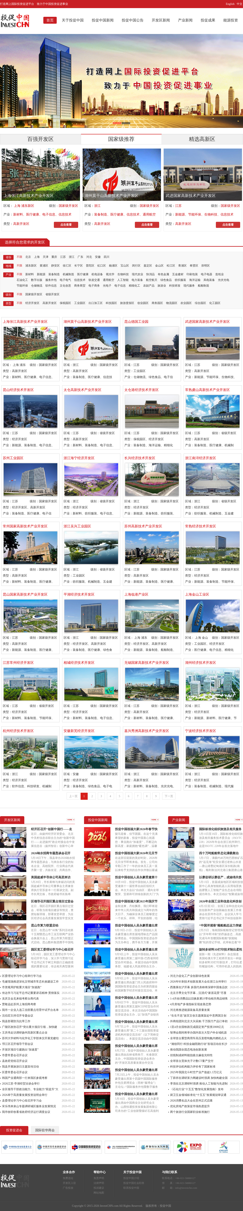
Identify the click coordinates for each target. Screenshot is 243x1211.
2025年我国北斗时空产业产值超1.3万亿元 (196, 1072)
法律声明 (99, 1182)
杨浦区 (113, 265)
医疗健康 (82, 274)
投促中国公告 (133, 20)
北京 (28, 256)
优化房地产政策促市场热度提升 (190, 1106)
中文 (240, 3)
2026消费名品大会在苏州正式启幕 (191, 1100)
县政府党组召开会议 (15, 1060)
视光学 (110, 274)
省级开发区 (52, 294)
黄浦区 (44, 265)
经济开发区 (32, 303)
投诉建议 (99, 1187)
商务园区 (157, 303)
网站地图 (99, 1192)
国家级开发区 (68, 205)
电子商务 (94, 285)
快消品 (150, 274)
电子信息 (120, 285)
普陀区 (90, 265)
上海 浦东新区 (23, 205)
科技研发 (174, 285)
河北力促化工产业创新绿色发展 (190, 975)
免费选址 (68, 1178)
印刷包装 (192, 274)
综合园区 (200, 303)
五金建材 (177, 274)
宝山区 (124, 265)
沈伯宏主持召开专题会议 (17, 1015)
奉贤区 (194, 265)
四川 (106, 256)
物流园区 (171, 303)
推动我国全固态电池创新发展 (188, 1049)
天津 (45, 256)
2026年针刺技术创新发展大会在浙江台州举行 (198, 981)
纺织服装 (180, 280)
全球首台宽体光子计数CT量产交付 (191, 1060)
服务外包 (51, 280)
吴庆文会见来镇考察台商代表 (20, 998)
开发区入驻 (69, 1182)
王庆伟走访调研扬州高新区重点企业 (24, 1032)
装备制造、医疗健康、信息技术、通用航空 (125, 214)
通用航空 (108, 280)
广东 (80, 256)
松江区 (171, 265)
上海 (37, 256)
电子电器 (206, 274)
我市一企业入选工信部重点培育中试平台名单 (30, 1009)
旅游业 (162, 285)
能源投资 (230, 20)
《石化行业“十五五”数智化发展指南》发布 (197, 1089)
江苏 (178, 205)
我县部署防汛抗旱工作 (16, 1021)
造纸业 (219, 274)
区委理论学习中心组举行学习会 (22, 975)
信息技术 (79, 280)
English (230, 3)
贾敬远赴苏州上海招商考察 (19, 1004)
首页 (50, 20)
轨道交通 (94, 280)
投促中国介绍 (131, 1178)
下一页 (169, 796)
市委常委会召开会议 (15, 1055)
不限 (19, 256)
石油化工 (22, 280)
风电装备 (209, 280)
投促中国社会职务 (133, 1182)
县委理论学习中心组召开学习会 (22, 1100)
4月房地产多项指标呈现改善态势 (190, 1004)
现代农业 (137, 274)
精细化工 (134, 285)
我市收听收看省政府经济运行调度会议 (26, 1111)
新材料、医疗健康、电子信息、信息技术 (42, 214)
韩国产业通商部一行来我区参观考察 (24, 1077)
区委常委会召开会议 (15, 1072)
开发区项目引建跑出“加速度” (20, 1049)
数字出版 (36, 280)
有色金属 (163, 274)
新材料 (29, 274)
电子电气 (65, 280)
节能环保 (22, 285)
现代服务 (189, 285)
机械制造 (68, 274)
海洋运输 (194, 280)
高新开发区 (21, 223)
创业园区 (143, 303)
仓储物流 (36, 285)
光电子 (107, 285)
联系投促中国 (131, 1187)
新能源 (41, 274)
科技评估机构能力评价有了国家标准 (192, 1066)
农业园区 (186, 303)
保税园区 (65, 303)
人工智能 (123, 280)
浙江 (97, 205)
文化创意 (65, 285)
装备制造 (54, 274)
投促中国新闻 (103, 20)
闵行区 (136, 265)
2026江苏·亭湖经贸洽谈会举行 (21, 1083)
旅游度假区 (127, 303)
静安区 (55, 265)
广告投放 (68, 1187)
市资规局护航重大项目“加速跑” (21, 987)
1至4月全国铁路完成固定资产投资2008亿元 (197, 1026)
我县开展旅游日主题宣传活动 (20, 1066)
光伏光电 (223, 280)
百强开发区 (40, 139)
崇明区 (205, 265)
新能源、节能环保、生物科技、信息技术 (204, 214)
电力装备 (137, 280)
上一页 (73, 796)
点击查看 (66, 224)
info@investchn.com (186, 1187)
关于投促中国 (73, 20)
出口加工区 (95, 303)
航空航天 (151, 280)
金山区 (159, 265)
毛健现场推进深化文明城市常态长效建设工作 (30, 981)
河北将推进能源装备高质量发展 (190, 1009)
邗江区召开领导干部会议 (17, 1043)
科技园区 (111, 303)
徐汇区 (67, 265)
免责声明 (99, 1178)
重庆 (54, 256)
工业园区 (79, 303)
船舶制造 (203, 285)
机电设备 (97, 274)
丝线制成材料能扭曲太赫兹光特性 (191, 1055)
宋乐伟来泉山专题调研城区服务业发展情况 (29, 1106)
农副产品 (149, 285)
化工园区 (215, 303)
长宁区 (78, 265)
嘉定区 (148, 265)
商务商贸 (79, 285)
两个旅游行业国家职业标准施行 (190, 1111)
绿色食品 (166, 280)
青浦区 (182, 265)
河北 (89, 256)
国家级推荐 (121, 139)
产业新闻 (185, 20)
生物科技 (123, 274)
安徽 (98, 256)
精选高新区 (202, 139)
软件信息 (51, 285)
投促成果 (208, 20)
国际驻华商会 (45, 1130)
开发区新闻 (161, 20)
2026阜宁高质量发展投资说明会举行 (24, 1094)
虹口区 (101, 265)
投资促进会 (14, 1130)
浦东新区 (31, 265)
